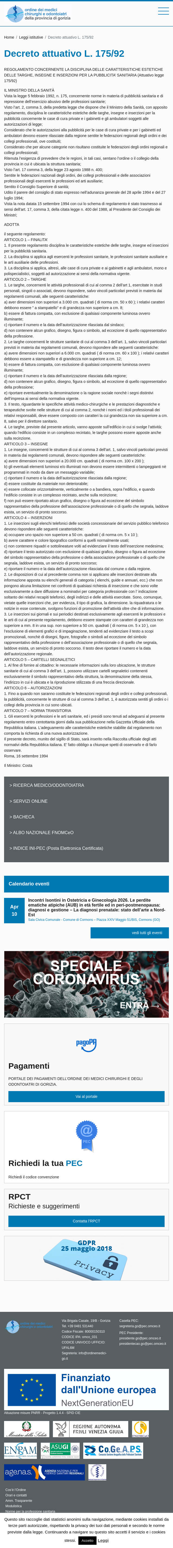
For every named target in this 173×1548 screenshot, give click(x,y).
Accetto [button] (87, 1541)
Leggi (103, 1540)
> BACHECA (21, 816)
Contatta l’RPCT (86, 1221)
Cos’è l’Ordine (15, 1490)
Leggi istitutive (31, 37)
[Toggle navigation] (163, 11)
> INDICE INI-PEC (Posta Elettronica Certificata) (56, 848)
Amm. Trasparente (18, 1501)
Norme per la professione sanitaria (30, 1511)
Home (9, 37)
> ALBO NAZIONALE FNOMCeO (41, 832)
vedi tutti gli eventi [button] (147, 933)
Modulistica (13, 1506)
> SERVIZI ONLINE (28, 801)
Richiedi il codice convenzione (86, 1169)
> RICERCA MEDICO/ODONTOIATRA (46, 785)
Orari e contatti (16, 1495)
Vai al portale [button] (87, 1096)
